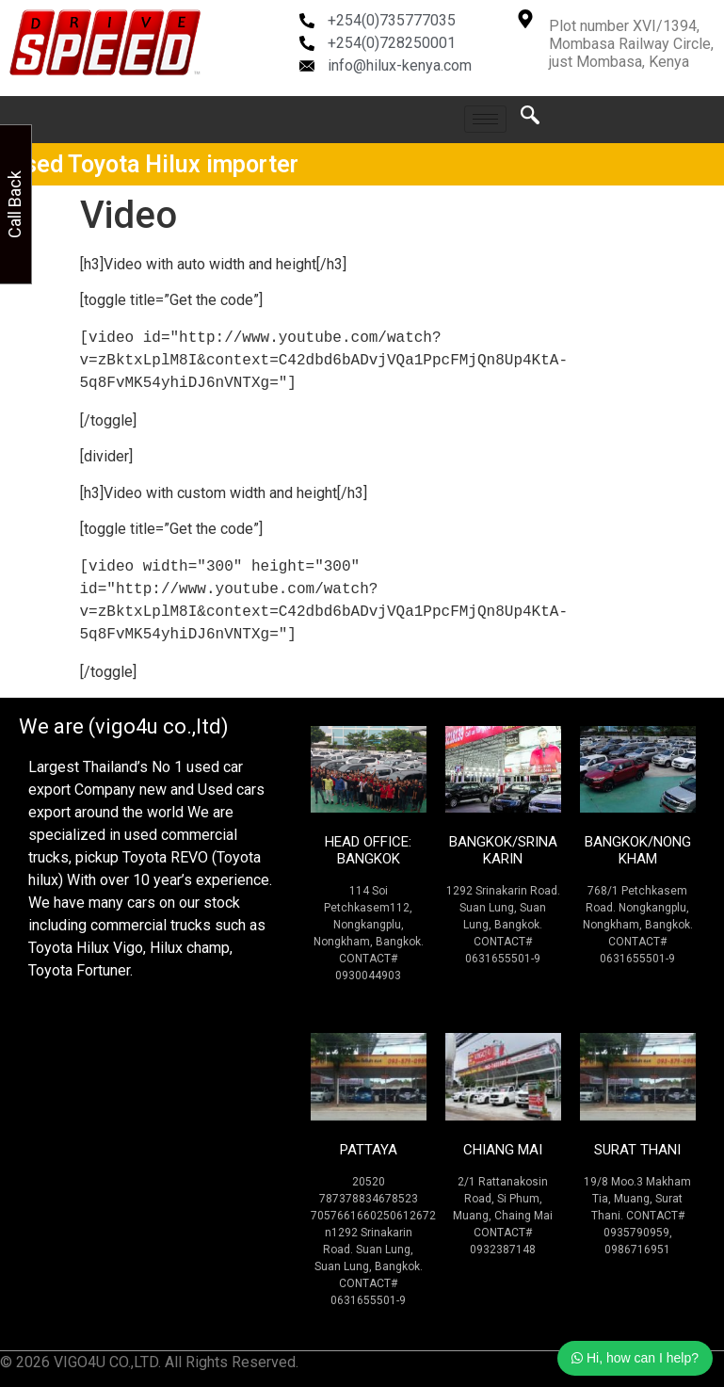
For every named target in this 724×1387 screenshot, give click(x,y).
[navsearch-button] (530, 119)
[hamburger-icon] (485, 119)
